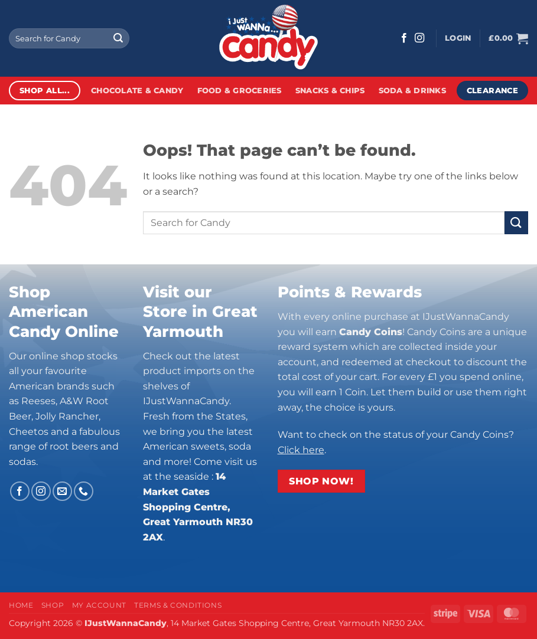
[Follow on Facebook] (404, 38)
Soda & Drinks (412, 90)
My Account (99, 605)
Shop (52, 605)
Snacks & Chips (330, 90)
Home (21, 605)
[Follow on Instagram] (419, 38)
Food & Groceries (239, 90)
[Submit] (118, 38)
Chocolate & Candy (137, 90)
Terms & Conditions (178, 605)
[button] (458, 38)
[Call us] (83, 491)
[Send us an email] (62, 491)
